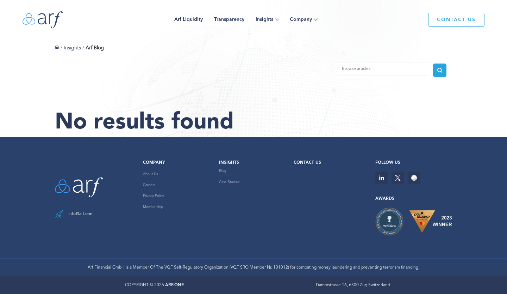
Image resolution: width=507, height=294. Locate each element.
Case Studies (229, 182)
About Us (150, 174)
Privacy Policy (153, 196)
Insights (264, 19)
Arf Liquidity (188, 19)
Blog (222, 171)
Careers (149, 185)
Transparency (229, 19)
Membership (153, 207)
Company (301, 19)
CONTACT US (456, 19)
